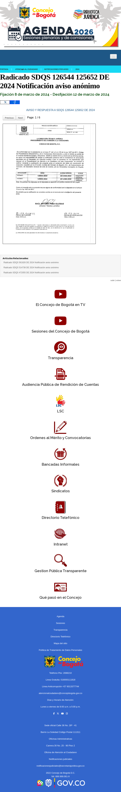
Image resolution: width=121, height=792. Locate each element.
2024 (77, 69)
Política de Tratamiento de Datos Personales (60, 650)
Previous (9, 117)
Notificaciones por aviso (56, 69)
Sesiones (60, 623)
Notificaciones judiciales (60, 759)
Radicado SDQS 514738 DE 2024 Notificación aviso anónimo (31, 267)
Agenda (60, 616)
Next (20, 117)
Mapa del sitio (60, 643)
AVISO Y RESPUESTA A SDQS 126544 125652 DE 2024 (60, 110)
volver (118, 280)
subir (113, 280)
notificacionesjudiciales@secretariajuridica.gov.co (61, 766)
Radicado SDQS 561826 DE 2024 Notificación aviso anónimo (31, 262)
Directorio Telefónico (60, 636)
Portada (4, 69)
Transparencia (61, 630)
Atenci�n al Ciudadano (26, 69)
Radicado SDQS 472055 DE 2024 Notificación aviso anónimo (31, 272)
